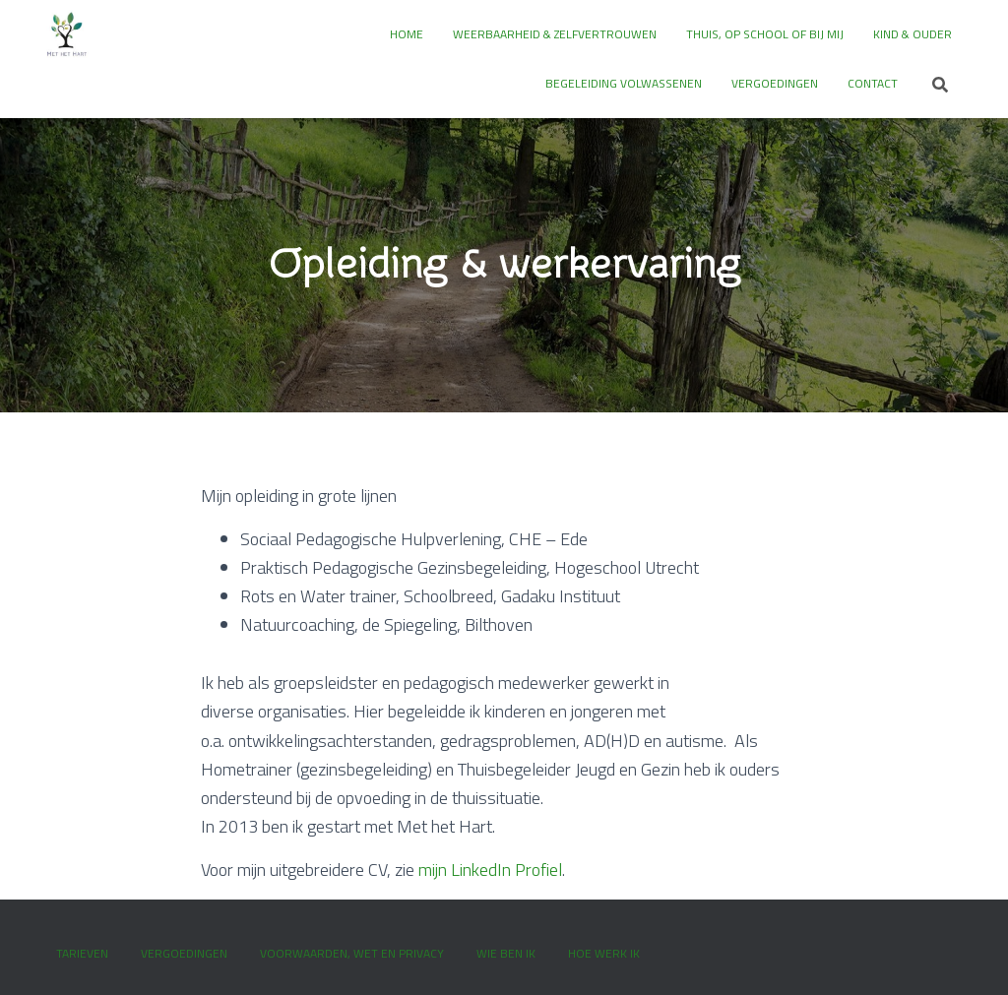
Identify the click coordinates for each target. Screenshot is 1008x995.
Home (406, 34)
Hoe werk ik (604, 953)
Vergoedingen (774, 83)
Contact (873, 83)
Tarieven (82, 953)
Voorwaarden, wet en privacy (352, 953)
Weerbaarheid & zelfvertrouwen (555, 34)
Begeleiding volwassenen (623, 83)
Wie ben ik (506, 953)
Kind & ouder (912, 34)
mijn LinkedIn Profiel (490, 869)
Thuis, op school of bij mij (765, 34)
